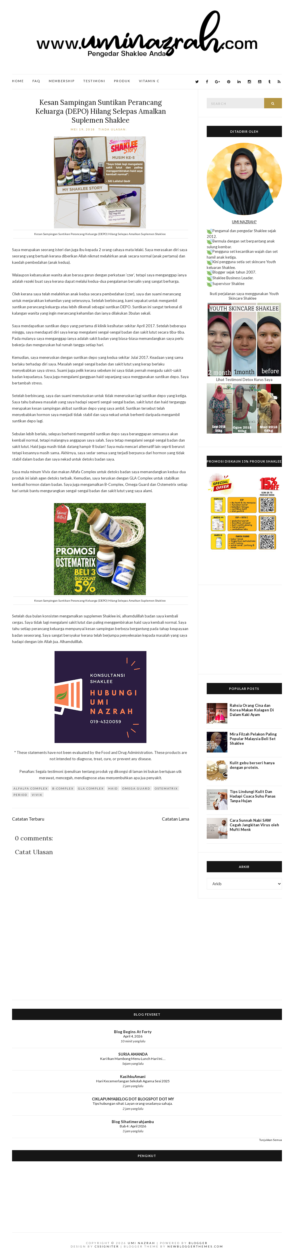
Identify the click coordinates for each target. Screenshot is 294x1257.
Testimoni (94, 81)
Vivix (37, 794)
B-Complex (63, 788)
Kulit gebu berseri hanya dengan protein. (252, 765)
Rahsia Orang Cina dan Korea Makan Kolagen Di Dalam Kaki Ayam (252, 710)
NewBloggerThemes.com (195, 1246)
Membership (62, 81)
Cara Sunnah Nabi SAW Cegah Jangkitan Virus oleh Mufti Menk (254, 825)
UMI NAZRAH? (244, 222)
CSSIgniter (107, 1246)
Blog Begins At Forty (133, 1031)
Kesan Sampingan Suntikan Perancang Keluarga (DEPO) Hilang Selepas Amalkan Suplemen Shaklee (100, 111)
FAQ (36, 81)
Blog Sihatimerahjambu (133, 1121)
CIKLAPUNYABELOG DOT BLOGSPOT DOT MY (133, 1099)
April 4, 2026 (132, 1036)
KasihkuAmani (133, 1076)
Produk (122, 81)
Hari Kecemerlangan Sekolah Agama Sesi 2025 (133, 1081)
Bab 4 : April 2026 (133, 1126)
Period (20, 794)
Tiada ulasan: (113, 129)
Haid (113, 788)
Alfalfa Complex (30, 788)
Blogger (198, 1243)
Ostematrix (166, 788)
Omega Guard (136, 788)
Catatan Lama (175, 818)
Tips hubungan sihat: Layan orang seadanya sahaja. (133, 1103)
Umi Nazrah (141, 1243)
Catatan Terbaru (28, 818)
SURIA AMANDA (133, 1054)
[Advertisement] (244, 629)
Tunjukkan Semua (270, 1139)
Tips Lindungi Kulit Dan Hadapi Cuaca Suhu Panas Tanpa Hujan (253, 796)
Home (18, 81)
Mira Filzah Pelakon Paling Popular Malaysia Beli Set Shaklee (253, 739)
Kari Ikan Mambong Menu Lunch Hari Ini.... (133, 1058)
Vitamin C (149, 81)
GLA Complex (91, 788)
